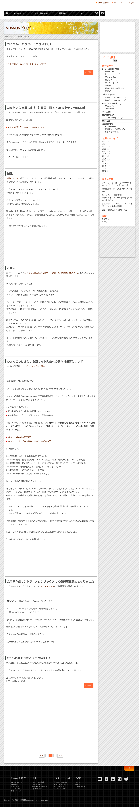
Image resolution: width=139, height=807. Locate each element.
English (132, 3)
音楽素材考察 (110, 132)
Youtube (108, 127)
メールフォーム (81, 786)
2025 (104, 141)
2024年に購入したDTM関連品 (114, 210)
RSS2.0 (105, 219)
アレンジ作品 (110, 77)
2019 (104, 156)
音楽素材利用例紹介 (113, 129)
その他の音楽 (37, 789)
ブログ (77, 782)
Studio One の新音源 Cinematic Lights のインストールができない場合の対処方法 (117, 197)
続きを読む (88, 72)
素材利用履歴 (37, 784)
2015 (104, 166)
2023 (104, 146)
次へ (60, 755)
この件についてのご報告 (34, 366)
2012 (104, 174)
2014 (104, 169)
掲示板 (77, 784)
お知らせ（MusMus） (114, 97)
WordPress (109, 109)
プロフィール (16, 789)
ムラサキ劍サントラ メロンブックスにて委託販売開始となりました (50, 581)
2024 (104, 144)
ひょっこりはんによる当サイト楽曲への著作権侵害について (51, 273)
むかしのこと (110, 74)
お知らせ (106, 94)
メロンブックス (47, 586)
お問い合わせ (103, 3)
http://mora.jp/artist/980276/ (19, 437)
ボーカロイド (110, 83)
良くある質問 (59, 786)
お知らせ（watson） (113, 100)
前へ (41, 755)
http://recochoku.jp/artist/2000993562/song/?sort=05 (29, 441)
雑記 (104, 121)
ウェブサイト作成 (109, 104)
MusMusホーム (9, 37)
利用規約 (62, 13)
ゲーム (105, 112)
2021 (104, 151)
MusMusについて (20, 13)
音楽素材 (106, 124)
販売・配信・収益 (112, 88)
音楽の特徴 (15, 786)
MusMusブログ (18, 28)
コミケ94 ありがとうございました (30, 44)
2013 (104, 171)
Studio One (109, 72)
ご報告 (11, 268)
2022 (104, 149)
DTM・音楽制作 (109, 69)
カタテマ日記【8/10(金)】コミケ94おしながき (27, 64)
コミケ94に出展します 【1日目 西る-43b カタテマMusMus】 (47, 107)
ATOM (104, 222)
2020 (104, 154)
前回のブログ (12, 178)
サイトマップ (118, 3)
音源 (107, 91)
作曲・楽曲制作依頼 (39, 786)
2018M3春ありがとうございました (29, 658)
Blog (83, 13)
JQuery (108, 106)
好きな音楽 (107, 115)
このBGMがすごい (112, 118)
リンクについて (59, 789)
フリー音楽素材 (38, 782)
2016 (104, 164)
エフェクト (109, 80)
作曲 (107, 86)
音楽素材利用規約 (60, 782)
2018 (104, 159)
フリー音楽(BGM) (41, 13)
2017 (104, 161)
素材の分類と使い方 (61, 784)
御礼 (10, 173)
